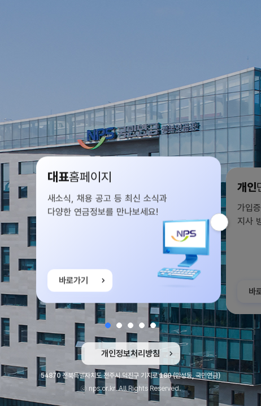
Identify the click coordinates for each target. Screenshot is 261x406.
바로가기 (73, 282)
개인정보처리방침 (130, 353)
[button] (108, 325)
